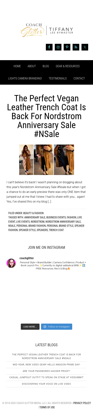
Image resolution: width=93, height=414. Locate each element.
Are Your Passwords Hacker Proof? (46, 371)
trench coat (56, 230)
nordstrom (37, 221)
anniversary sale (34, 217)
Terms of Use (47, 407)
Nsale (11, 225)
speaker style (27, 230)
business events (56, 217)
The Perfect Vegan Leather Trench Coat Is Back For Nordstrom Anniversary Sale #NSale (46, 116)
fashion (71, 217)
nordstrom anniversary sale (63, 221)
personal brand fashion (31, 225)
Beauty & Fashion (33, 213)
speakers (42, 230)
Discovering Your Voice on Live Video (46, 384)
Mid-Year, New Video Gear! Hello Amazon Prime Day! (46, 364)
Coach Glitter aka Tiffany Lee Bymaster (46, 24)
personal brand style (60, 225)
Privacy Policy (82, 403)
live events (23, 221)
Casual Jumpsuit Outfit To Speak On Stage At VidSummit (46, 377)
